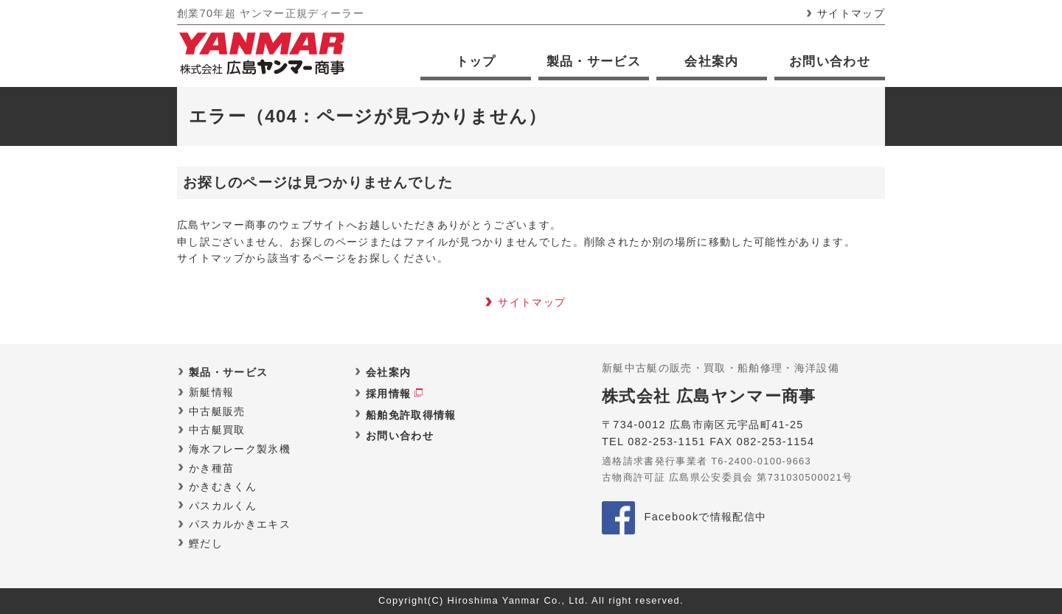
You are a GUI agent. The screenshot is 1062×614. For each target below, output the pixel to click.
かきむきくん (223, 486)
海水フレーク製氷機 (240, 449)
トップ (476, 62)
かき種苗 (211, 468)
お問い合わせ (829, 62)
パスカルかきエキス (240, 524)
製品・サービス (593, 62)
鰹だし (206, 543)
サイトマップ (851, 13)
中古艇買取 (217, 430)
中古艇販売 (217, 411)
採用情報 (388, 394)
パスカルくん (223, 506)
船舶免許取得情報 (411, 415)
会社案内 (711, 62)
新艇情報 (211, 392)
